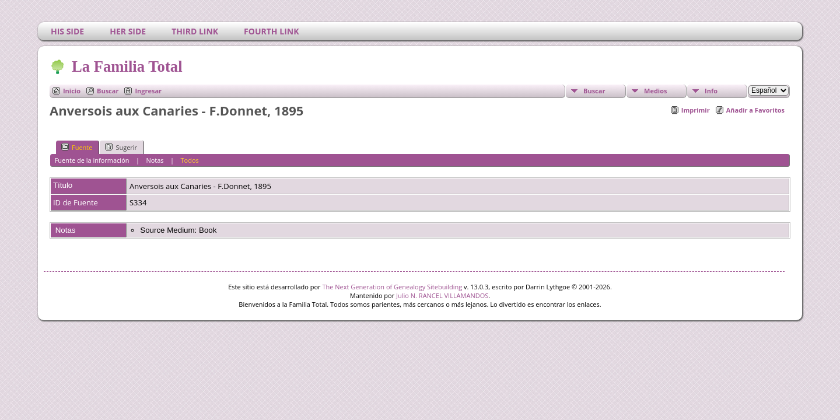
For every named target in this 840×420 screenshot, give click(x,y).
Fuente (76, 147)
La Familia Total (126, 66)
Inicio (71, 90)
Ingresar (148, 90)
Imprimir (695, 110)
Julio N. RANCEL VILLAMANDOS (442, 295)
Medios (655, 90)
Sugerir (121, 147)
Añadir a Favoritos (755, 110)
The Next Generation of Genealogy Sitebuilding (392, 286)
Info (711, 90)
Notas (154, 160)
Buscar (107, 90)
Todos (190, 160)
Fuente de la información (92, 160)
